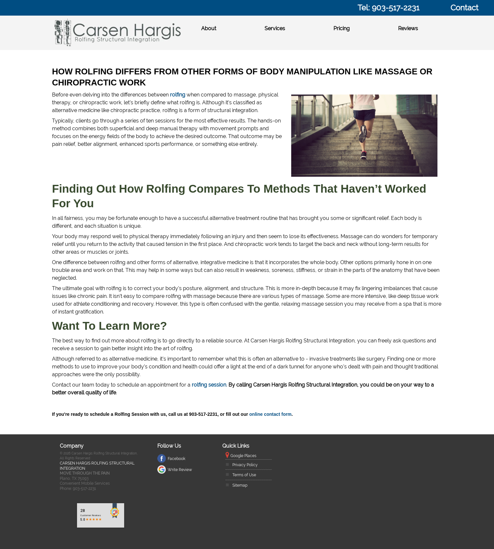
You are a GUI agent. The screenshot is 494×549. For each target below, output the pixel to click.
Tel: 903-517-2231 (388, 7)
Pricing (341, 28)
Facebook (176, 459)
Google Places (243, 455)
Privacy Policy (245, 465)
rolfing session (209, 385)
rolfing (177, 95)
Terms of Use (244, 475)
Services (275, 28)
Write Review (180, 470)
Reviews (408, 28)
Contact (464, 7)
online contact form (270, 414)
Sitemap (239, 485)
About (208, 28)
